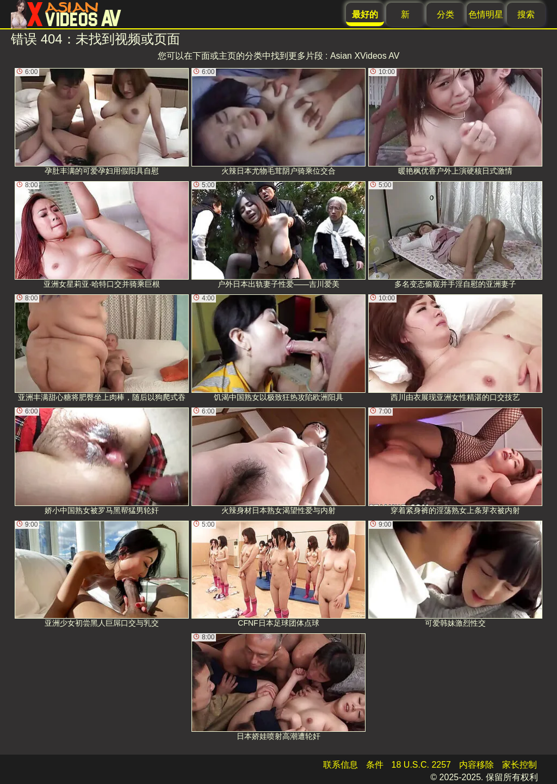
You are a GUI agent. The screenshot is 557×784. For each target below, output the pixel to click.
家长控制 (519, 764)
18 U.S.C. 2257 (421, 764)
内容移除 (476, 764)
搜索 (526, 14)
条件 (374, 764)
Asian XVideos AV (365, 55)
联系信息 (340, 764)
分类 (445, 14)
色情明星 (485, 14)
